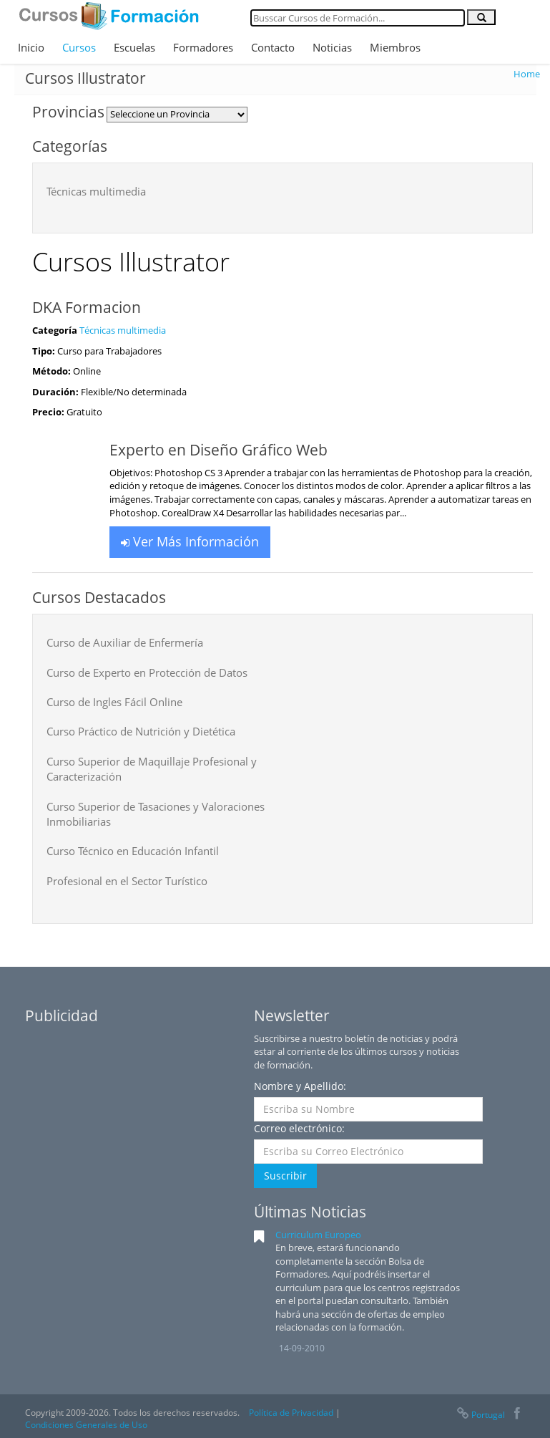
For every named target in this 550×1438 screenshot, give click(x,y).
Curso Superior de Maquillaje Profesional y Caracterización (151, 768)
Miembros (395, 47)
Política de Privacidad (291, 1412)
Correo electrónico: (299, 1128)
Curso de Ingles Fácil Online (114, 702)
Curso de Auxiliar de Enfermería (124, 642)
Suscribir (285, 1175)
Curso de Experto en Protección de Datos (146, 672)
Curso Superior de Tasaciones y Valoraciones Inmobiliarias (155, 814)
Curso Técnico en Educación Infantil (132, 851)
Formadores (203, 47)
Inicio (31, 47)
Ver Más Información (190, 541)
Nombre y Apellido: (300, 1086)
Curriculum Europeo (318, 1234)
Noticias (332, 47)
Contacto (273, 47)
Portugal (480, 1415)
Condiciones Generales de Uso (86, 1425)
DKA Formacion (86, 307)
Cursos (79, 47)
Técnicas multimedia (96, 191)
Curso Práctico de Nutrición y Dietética (140, 731)
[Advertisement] (132, 1121)
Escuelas (134, 47)
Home (527, 73)
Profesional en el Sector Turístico (126, 881)
